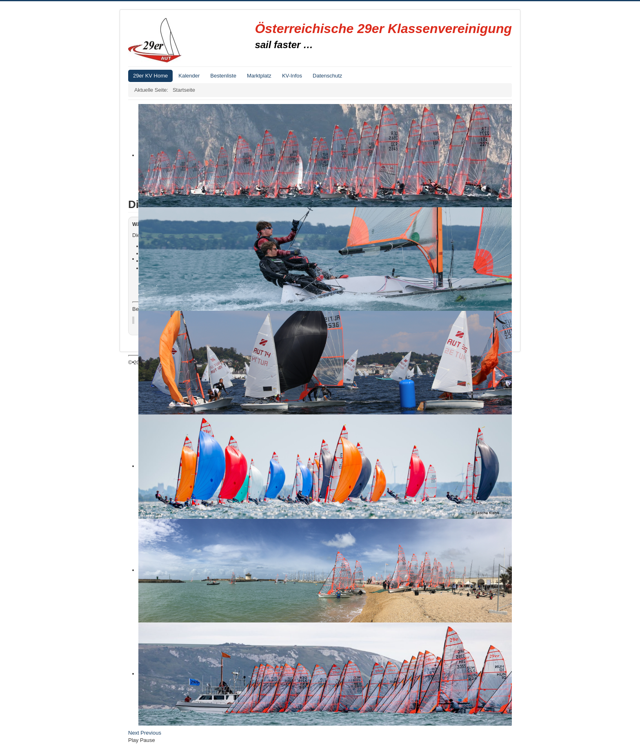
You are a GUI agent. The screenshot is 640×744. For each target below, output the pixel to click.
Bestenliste (223, 76)
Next (133, 733)
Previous (150, 733)
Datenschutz (327, 76)
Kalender (189, 76)
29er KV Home (150, 76)
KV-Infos (292, 76)
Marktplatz (259, 76)
